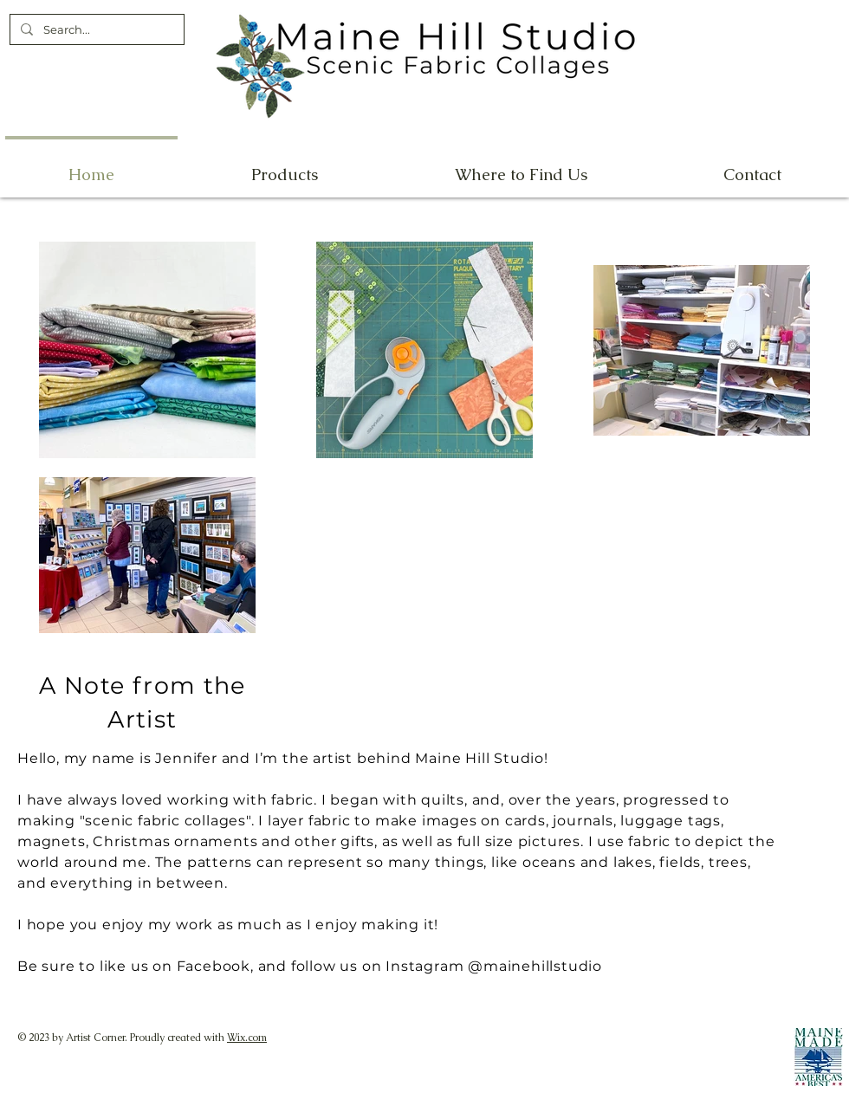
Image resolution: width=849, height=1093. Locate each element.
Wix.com (247, 1037)
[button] (520, 166)
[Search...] (95, 29)
